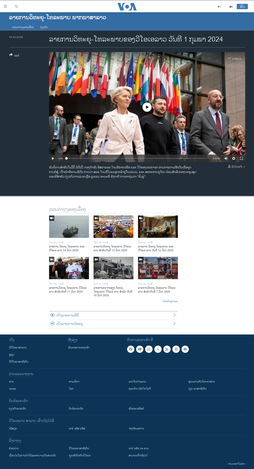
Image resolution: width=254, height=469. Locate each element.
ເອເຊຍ (12, 389)
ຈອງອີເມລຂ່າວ (136, 429)
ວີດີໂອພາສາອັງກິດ (18, 362)
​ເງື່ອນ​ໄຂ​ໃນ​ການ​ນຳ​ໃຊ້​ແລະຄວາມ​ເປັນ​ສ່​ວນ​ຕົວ (32, 456)
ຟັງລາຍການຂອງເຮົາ (79, 348)
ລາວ (11, 382)
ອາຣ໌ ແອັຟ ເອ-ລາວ (139, 448)
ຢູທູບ (11, 355)
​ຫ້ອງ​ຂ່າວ (14, 448)
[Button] (14, 56)
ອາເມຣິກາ (74, 382)
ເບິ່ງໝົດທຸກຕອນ (170, 301)
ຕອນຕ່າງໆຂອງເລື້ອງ (23, 27)
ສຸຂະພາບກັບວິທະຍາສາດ (201, 382)
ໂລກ (71, 389)
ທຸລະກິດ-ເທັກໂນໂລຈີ (140, 389)
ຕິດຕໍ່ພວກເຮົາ (76, 409)
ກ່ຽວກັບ (44, 27)
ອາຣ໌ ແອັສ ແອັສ (77, 429)
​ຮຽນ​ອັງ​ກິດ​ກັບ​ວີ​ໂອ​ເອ (79, 456)
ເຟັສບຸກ (13, 429)
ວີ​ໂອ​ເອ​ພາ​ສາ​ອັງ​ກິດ (79, 448)
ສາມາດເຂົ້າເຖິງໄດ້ (138, 456)
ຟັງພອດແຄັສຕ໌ (136, 409)
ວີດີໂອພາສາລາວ (18, 348)
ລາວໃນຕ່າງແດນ (137, 382)
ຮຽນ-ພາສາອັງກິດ (197, 389)
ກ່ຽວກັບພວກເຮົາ (17, 409)
